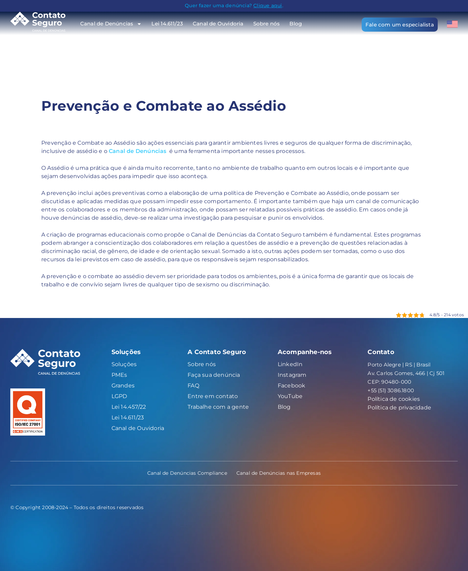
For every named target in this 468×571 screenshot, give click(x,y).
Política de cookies (394, 399)
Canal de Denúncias (111, 24)
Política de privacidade (399, 407)
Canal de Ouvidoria (218, 23)
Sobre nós (266, 23)
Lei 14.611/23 (167, 23)
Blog (295, 23)
